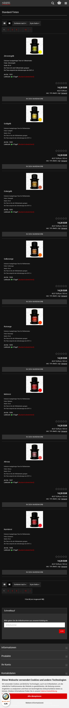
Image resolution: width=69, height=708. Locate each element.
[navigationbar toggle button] (65, 3)
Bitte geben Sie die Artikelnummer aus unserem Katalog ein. (26, 621)
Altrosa (7, 462)
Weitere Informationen (35, 703)
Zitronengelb (9, 56)
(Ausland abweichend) (26, 77)
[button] (4, 23)
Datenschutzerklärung (49, 691)
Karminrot (8, 529)
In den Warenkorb (34, 99)
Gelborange (8, 259)
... (20, 30)
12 (25, 30)
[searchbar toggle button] (52, 3)
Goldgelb (7, 124)
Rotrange (7, 327)
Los (62, 631)
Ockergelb (8, 191)
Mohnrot (7, 394)
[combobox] (20, 23)
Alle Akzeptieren (34, 696)
